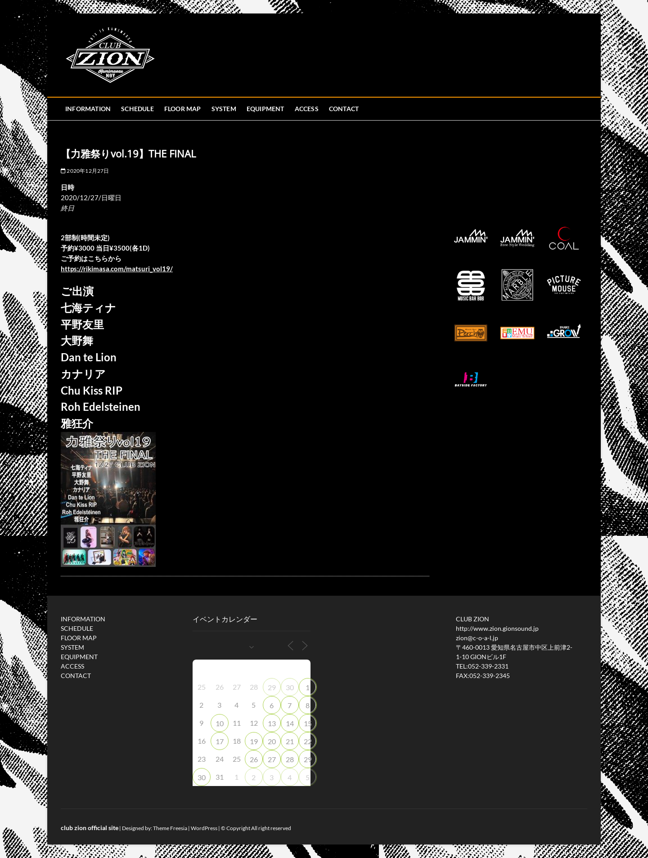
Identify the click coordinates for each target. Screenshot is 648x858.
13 (272, 723)
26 (254, 759)
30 (290, 687)
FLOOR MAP (182, 108)
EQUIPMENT (265, 108)
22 (308, 741)
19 (254, 741)
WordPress (204, 828)
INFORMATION (88, 108)
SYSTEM (224, 108)
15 (308, 723)
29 (272, 687)
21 (290, 741)
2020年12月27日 (85, 170)
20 (272, 741)
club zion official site (89, 827)
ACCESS (307, 108)
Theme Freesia (170, 828)
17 (220, 741)
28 (290, 759)
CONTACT (344, 108)
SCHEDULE (137, 108)
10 (220, 723)
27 (272, 759)
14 (290, 723)
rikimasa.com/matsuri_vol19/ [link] (117, 269)
